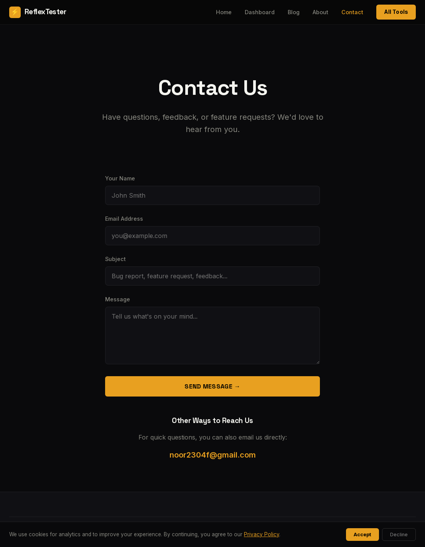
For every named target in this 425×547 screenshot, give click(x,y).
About (320, 12)
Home (224, 12)
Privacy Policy (261, 534)
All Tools (396, 11)
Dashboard (260, 12)
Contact (352, 12)
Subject (115, 259)
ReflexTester (37, 12)
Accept (362, 534)
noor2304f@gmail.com (213, 454)
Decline (399, 534)
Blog (294, 12)
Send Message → (212, 386)
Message (117, 299)
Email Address (124, 218)
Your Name (120, 178)
